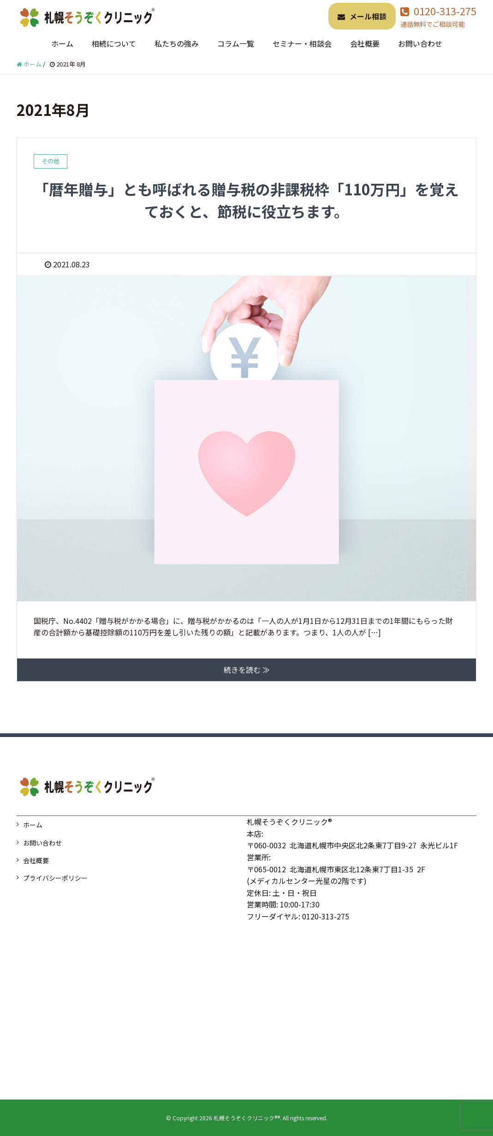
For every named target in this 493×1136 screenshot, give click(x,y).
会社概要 (365, 43)
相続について (114, 43)
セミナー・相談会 (302, 43)
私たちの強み (176, 43)
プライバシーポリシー (55, 877)
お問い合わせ (420, 43)
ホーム (62, 43)
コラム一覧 (235, 43)
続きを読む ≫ (247, 669)
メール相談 (362, 16)
